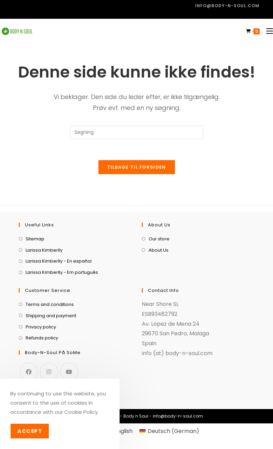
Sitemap (35, 239)
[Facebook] (29, 372)
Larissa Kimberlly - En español (59, 261)
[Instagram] (49, 372)
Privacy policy (41, 327)
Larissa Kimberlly (44, 250)
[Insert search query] (136, 132)
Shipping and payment (51, 315)
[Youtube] (69, 372)
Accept (29, 431)
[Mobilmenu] (267, 31)
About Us (158, 250)
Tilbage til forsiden (136, 167)
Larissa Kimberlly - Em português (62, 272)
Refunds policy (42, 338)
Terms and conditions (50, 304)
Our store (159, 239)
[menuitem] (169, 431)
